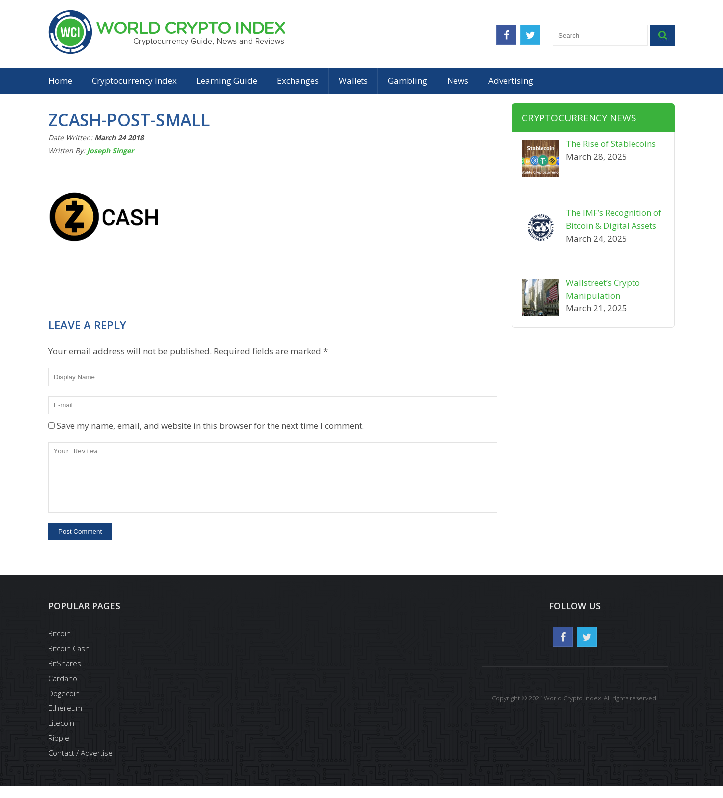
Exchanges (298, 80)
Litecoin (61, 735)
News (457, 80)
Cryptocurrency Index (134, 80)
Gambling (407, 80)
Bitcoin (59, 645)
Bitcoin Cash (69, 660)
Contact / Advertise (80, 765)
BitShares (64, 675)
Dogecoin (64, 705)
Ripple (58, 750)
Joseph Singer (110, 150)
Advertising (510, 80)
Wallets (353, 80)
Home (60, 80)
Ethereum (65, 720)
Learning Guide (226, 80)
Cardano (62, 690)
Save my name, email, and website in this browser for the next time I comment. (210, 425)
